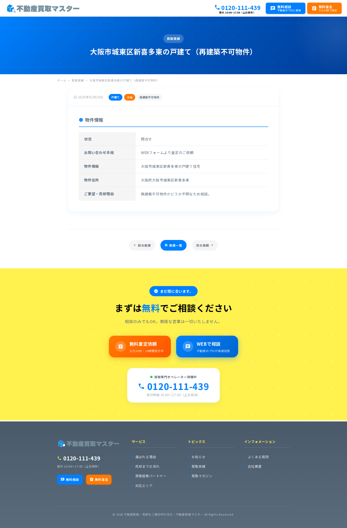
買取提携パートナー (151, 476)
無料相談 (70, 479)
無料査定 (99, 479)
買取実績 (78, 80)
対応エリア (144, 485)
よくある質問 (258, 456)
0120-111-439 (237, 7)
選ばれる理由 (145, 456)
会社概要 (255, 466)
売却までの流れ (147, 466)
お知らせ (198, 456)
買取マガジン (201, 476)
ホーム (61, 80)
